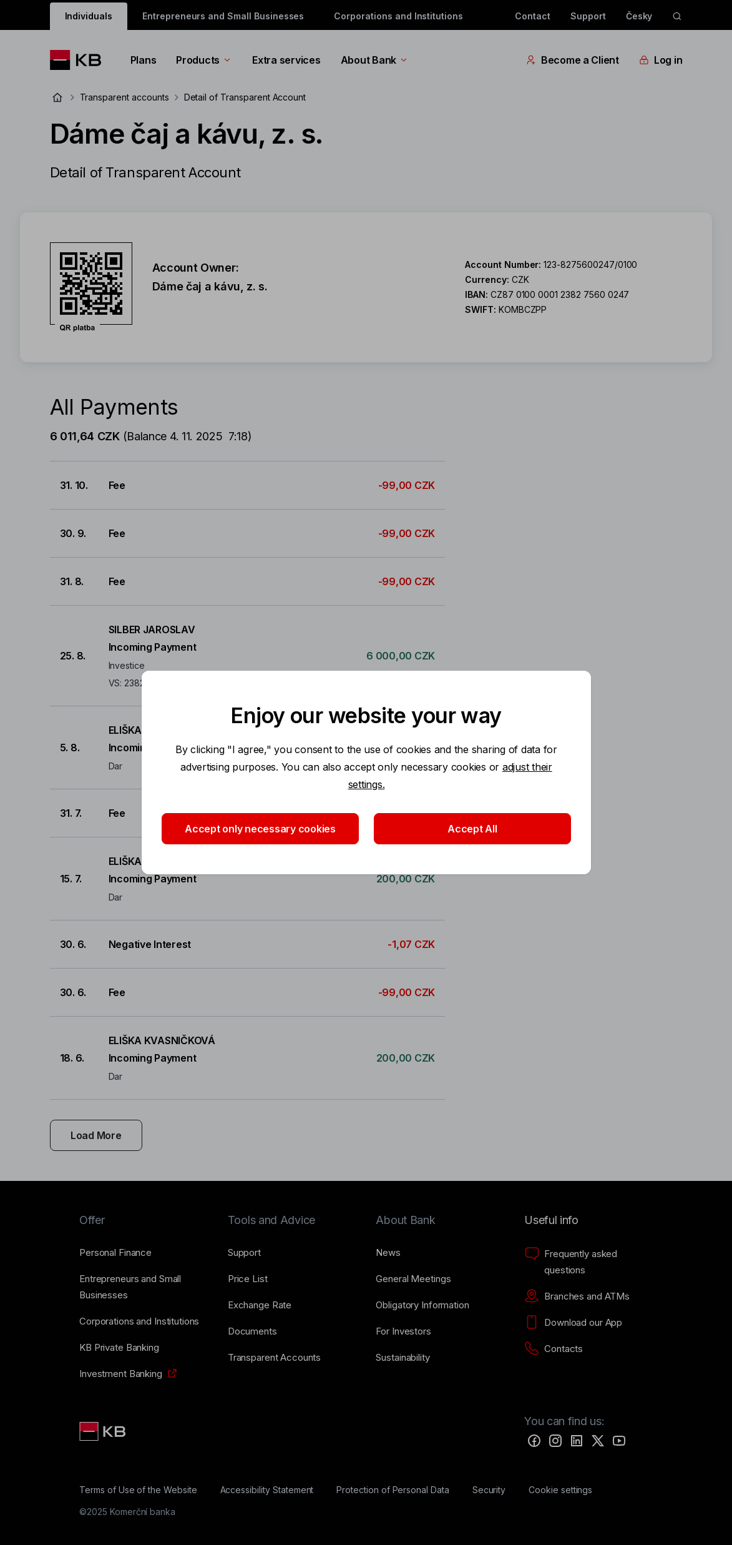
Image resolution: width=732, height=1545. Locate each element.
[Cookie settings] (560, 1490)
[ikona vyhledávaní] (677, 16)
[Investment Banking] (120, 1374)
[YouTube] (619, 1441)
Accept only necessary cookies (260, 828)
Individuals (88, 16)
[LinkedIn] (577, 1441)
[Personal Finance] (115, 1253)
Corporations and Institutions (398, 16)
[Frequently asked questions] (588, 1262)
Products (204, 60)
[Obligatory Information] (422, 1305)
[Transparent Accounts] (274, 1358)
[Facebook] (534, 1441)
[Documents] (252, 1331)
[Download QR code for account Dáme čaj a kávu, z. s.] (91, 287)
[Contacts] (553, 1349)
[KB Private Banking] (119, 1348)
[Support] (244, 1253)
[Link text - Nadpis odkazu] (103, 1431)
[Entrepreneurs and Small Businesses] (143, 1287)
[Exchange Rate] (259, 1305)
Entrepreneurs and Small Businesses (223, 16)
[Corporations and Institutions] (139, 1321)
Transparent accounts (124, 97)
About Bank (375, 60)
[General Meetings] (413, 1279)
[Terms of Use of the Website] (138, 1490)
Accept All (472, 828)
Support (588, 16)
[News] (388, 1253)
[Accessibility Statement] (267, 1490)
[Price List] (248, 1279)
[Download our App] (573, 1323)
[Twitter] (598, 1441)
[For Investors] (403, 1331)
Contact (532, 16)
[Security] (489, 1490)
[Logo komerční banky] (80, 60)
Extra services (286, 60)
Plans (143, 60)
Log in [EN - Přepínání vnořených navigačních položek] (660, 60)
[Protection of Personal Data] (392, 1490)
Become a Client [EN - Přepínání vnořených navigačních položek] (572, 60)
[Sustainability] (402, 1358)
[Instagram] (555, 1441)
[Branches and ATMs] (577, 1296)
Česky (639, 16)
